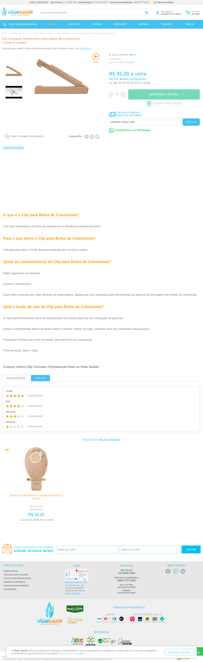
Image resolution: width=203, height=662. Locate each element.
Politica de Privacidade (72, 653)
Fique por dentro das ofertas (34, 549)
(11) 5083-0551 (70, 2)
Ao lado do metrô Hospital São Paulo (76, 588)
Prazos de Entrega (14, 582)
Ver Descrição (83, 48)
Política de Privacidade (17, 578)
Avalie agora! (129, 54)
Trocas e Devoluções (16, 575)
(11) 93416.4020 (99, 2)
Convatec (115, 59)
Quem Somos (11, 571)
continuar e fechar (179, 652)
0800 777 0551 (141, 2)
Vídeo (95, 58)
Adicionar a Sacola (164, 94)
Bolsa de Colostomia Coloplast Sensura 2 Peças (35, 497)
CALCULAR (191, 121)
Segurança (10, 589)
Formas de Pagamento (16, 585)
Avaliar (40, 378)
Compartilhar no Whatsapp (129, 130)
